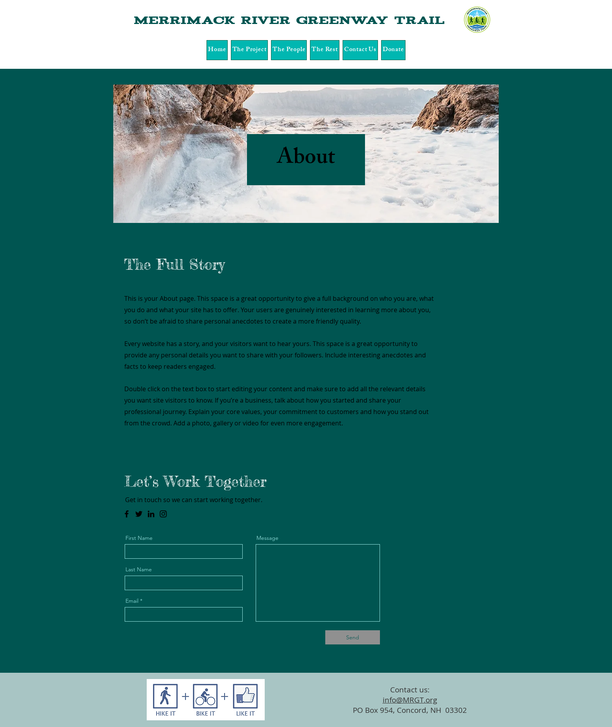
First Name (139, 538)
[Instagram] (163, 514)
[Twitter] (139, 514)
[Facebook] (126, 514)
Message (267, 538)
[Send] (352, 637)
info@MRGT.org (410, 700)
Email (131, 601)
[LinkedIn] (151, 514)
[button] (249, 50)
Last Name (138, 569)
